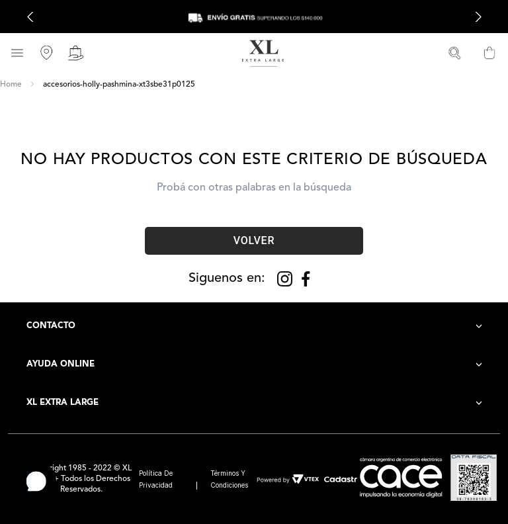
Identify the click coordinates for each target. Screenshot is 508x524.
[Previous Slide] (30, 17)
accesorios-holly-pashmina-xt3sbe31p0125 (119, 85)
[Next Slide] (478, 17)
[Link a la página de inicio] (11, 84)
